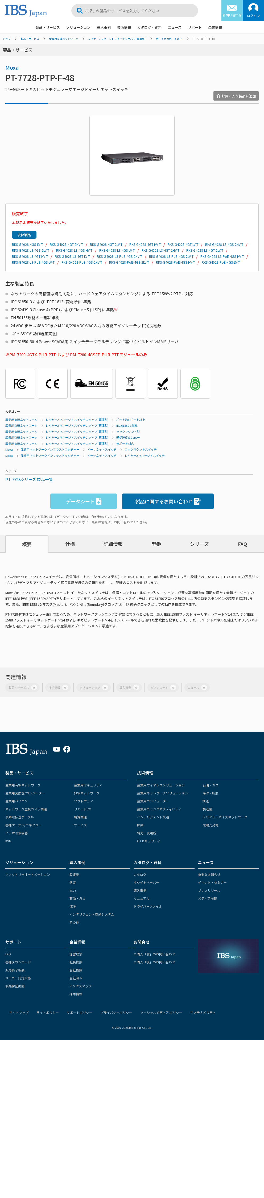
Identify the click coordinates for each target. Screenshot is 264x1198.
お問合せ (142, 942)
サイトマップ (18, 1012)
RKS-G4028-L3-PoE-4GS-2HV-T (119, 256)
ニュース (175, 27)
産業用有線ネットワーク (63, 39)
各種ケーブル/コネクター (23, 825)
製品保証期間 (14, 986)
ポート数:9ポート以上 (169, 39)
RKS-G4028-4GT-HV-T (145, 244)
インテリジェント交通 (153, 817)
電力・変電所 (146, 833)
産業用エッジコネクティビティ (159, 809)
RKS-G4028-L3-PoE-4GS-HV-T (222, 256)
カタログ (140, 874)
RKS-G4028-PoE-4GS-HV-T (175, 262)
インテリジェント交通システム (91, 914)
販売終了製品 (14, 970)
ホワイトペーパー (146, 882)
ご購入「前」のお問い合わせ (154, 954)
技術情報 (124, 27)
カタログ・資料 (149, 27)
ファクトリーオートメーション (27, 874)
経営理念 (75, 954)
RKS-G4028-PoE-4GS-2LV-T (129, 262)
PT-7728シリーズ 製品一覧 (29, 479)
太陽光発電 (210, 825)
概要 (27, 544)
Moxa (12, 67)
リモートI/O (82, 809)
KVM (8, 841)
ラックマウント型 (128, 431)
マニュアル (142, 898)
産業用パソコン (16, 801)
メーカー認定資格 (18, 978)
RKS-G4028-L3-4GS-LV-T (117, 250)
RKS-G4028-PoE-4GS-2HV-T (81, 262)
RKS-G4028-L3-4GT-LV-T (72, 256)
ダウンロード (163, 687)
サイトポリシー (47, 1012)
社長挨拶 (75, 962)
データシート (83, 501)
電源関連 (80, 817)
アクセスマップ (80, 986)
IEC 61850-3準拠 (127, 425)
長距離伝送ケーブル (19, 817)
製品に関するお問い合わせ (168, 501)
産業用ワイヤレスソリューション (161, 785)
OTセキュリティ (148, 841)
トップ (7, 39)
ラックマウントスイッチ (141, 449)
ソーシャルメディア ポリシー (161, 1012)
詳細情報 (113, 543)
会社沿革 (75, 978)
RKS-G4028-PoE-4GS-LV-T (221, 262)
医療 (140, 825)
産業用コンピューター (153, 801)
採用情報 (75, 994)
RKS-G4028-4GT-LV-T (183, 244)
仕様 (70, 543)
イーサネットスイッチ (102, 449)
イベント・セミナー (212, 882)
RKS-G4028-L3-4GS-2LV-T (30, 250)
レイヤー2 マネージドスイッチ (145, 455)
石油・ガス (210, 785)
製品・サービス (48, 27)
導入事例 (104, 27)
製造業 (207, 809)
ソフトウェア (83, 801)
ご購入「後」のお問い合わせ (154, 962)
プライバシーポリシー (116, 1012)
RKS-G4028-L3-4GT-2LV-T (204, 250)
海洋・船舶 (210, 793)
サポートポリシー (79, 1012)
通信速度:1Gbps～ (128, 437)
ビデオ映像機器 (16, 833)
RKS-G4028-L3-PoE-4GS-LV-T (33, 262)
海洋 (72, 906)
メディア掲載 (207, 898)
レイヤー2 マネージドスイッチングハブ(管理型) (117, 39)
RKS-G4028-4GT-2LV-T (106, 244)
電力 (72, 890)
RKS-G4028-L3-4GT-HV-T (30, 256)
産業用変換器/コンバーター (25, 793)
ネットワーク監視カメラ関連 (26, 809)
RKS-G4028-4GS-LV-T (27, 244)
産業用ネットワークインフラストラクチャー (50, 449)
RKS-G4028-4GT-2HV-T (66, 244)
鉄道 (206, 801)
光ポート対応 (125, 443)
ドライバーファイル (148, 906)
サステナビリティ (203, 1012)
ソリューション (78, 27)
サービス (80, 825)
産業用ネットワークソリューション (162, 793)
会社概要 (75, 970)
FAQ (242, 543)
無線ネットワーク (87, 793)
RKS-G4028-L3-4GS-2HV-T (224, 244)
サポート (195, 27)
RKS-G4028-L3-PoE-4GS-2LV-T (171, 256)
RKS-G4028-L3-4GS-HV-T (74, 250)
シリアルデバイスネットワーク (225, 817)
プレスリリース (209, 890)
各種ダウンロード (18, 962)
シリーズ (199, 543)
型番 (156, 543)
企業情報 (215, 27)
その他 (74, 922)
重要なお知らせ (209, 874)
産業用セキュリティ (88, 785)
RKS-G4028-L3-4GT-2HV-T (160, 250)
